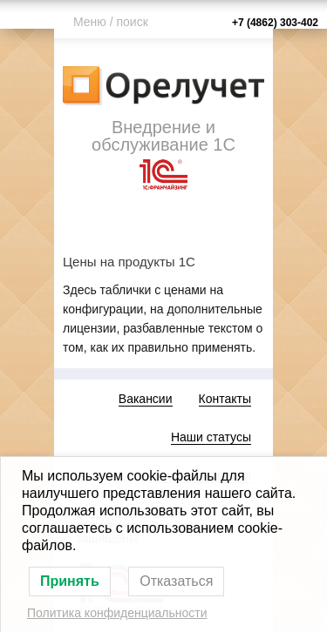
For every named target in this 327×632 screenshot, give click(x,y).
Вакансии (146, 399)
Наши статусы (211, 437)
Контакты (225, 399)
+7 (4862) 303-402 (275, 23)
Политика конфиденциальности (117, 613)
